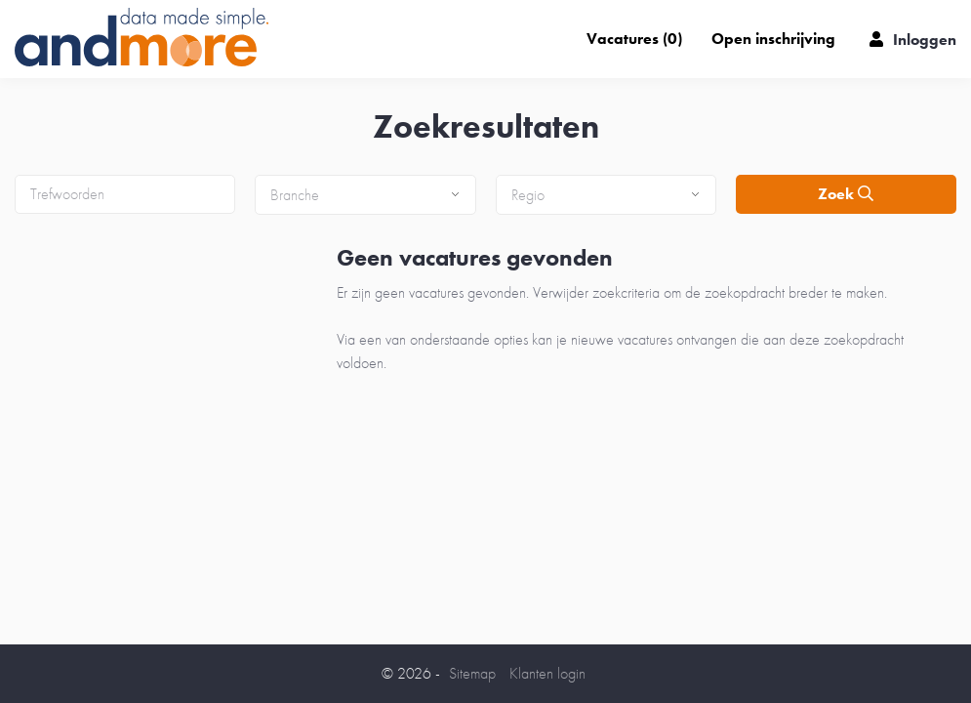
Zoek (845, 194)
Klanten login (547, 673)
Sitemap (472, 673)
